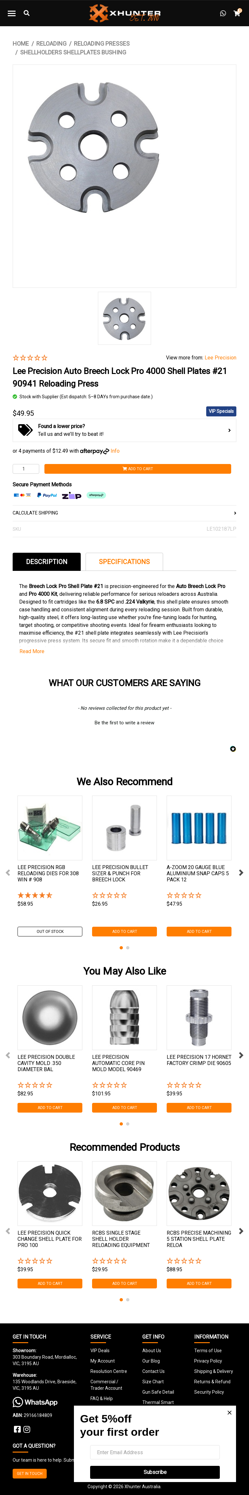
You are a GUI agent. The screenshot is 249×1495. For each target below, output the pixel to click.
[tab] (47, 562)
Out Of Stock (50, 931)
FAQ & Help (101, 1398)
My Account (102, 1361)
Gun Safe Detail (158, 1392)
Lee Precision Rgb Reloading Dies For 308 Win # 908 (48, 873)
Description (46, 562)
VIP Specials (221, 411)
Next (241, 872)
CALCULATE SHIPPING (124, 512)
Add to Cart (138, 469)
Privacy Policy (208, 1361)
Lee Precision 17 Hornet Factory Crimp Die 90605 (199, 1060)
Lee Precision (220, 358)
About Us (151, 1350)
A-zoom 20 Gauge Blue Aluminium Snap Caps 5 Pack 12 (198, 873)
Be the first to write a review (124, 723)
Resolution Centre (108, 1371)
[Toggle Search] (26, 13)
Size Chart (153, 1381)
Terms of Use (208, 1350)
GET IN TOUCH (29, 1473)
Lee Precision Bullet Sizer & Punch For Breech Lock (120, 873)
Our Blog (151, 1361)
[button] (84, 358)
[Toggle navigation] (11, 13)
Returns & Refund (212, 1381)
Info (115, 451)
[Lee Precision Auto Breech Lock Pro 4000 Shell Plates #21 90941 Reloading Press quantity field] (26, 469)
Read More (31, 651)
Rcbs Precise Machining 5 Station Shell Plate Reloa (199, 1239)
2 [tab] (127, 947)
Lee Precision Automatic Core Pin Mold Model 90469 (118, 1063)
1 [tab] (121, 947)
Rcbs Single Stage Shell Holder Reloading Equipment (121, 1239)
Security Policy (209, 1392)
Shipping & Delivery (213, 1371)
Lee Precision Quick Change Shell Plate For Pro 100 (50, 1239)
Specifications (124, 562)
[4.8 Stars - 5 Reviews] (50, 895)
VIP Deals (100, 1350)
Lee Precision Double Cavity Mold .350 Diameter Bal (46, 1063)
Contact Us (153, 1371)
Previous (7, 872)
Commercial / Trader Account (106, 1385)
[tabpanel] (50, 866)
